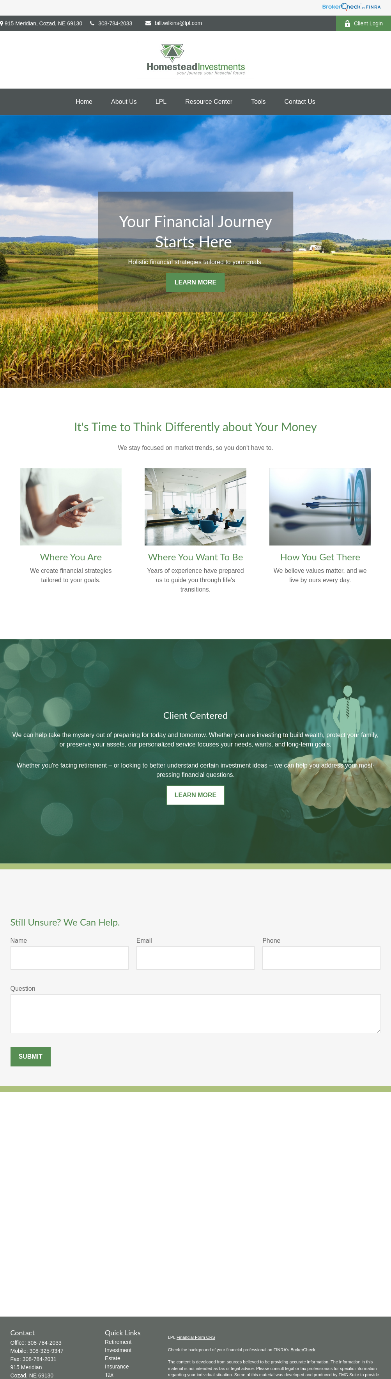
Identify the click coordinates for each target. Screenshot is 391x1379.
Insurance (117, 1366)
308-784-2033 (111, 23)
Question (23, 988)
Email (144, 940)
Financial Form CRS (196, 1337)
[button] (84, 102)
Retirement (118, 1342)
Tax (109, 1375)
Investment (118, 1350)
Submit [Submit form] (30, 1056)
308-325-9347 (47, 1351)
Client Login (363, 23)
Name (19, 940)
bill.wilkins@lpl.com (173, 23)
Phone (271, 940)
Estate (112, 1358)
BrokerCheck (302, 1349)
